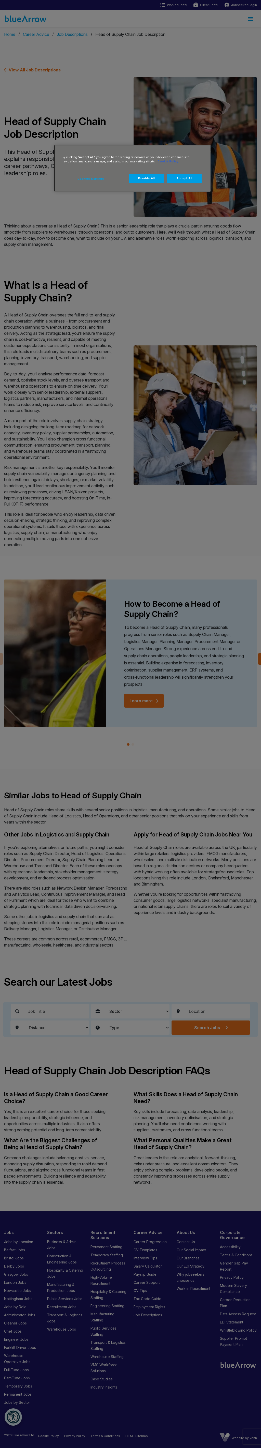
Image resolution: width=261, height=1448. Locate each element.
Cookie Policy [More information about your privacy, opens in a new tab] (168, 161)
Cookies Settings (90, 178)
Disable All (146, 178)
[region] (132, 168)
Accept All (184, 178)
